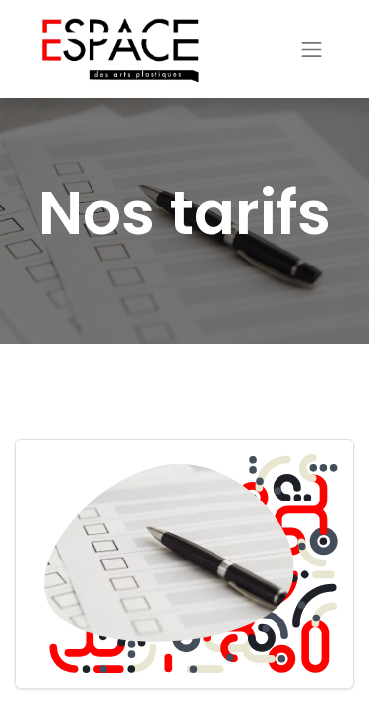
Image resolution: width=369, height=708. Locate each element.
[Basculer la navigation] (312, 49)
